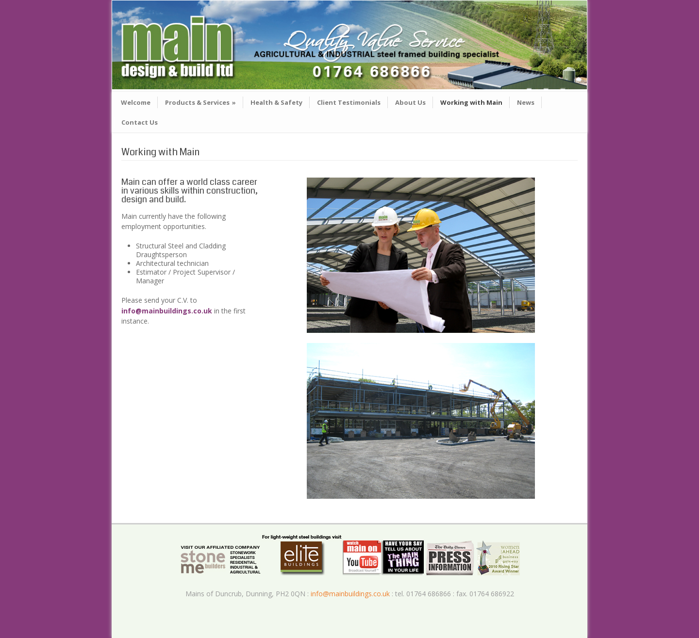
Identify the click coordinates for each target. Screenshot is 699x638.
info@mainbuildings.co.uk (167, 310)
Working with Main (471, 102)
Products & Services (200, 102)
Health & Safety (276, 102)
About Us (410, 102)
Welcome (135, 102)
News (525, 102)
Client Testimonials (349, 102)
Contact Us (139, 122)
